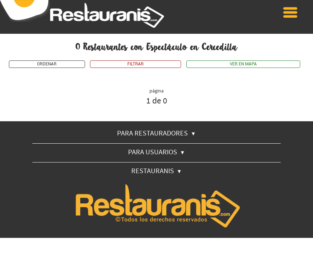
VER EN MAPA (243, 64)
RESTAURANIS (156, 170)
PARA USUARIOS (156, 151)
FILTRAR (135, 64)
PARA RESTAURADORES (156, 132)
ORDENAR (47, 64)
